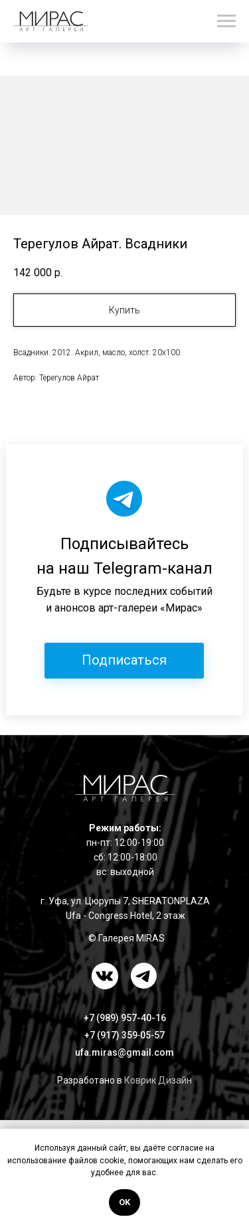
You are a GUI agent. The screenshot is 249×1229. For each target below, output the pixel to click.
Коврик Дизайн (158, 1080)
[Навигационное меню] (226, 21)
